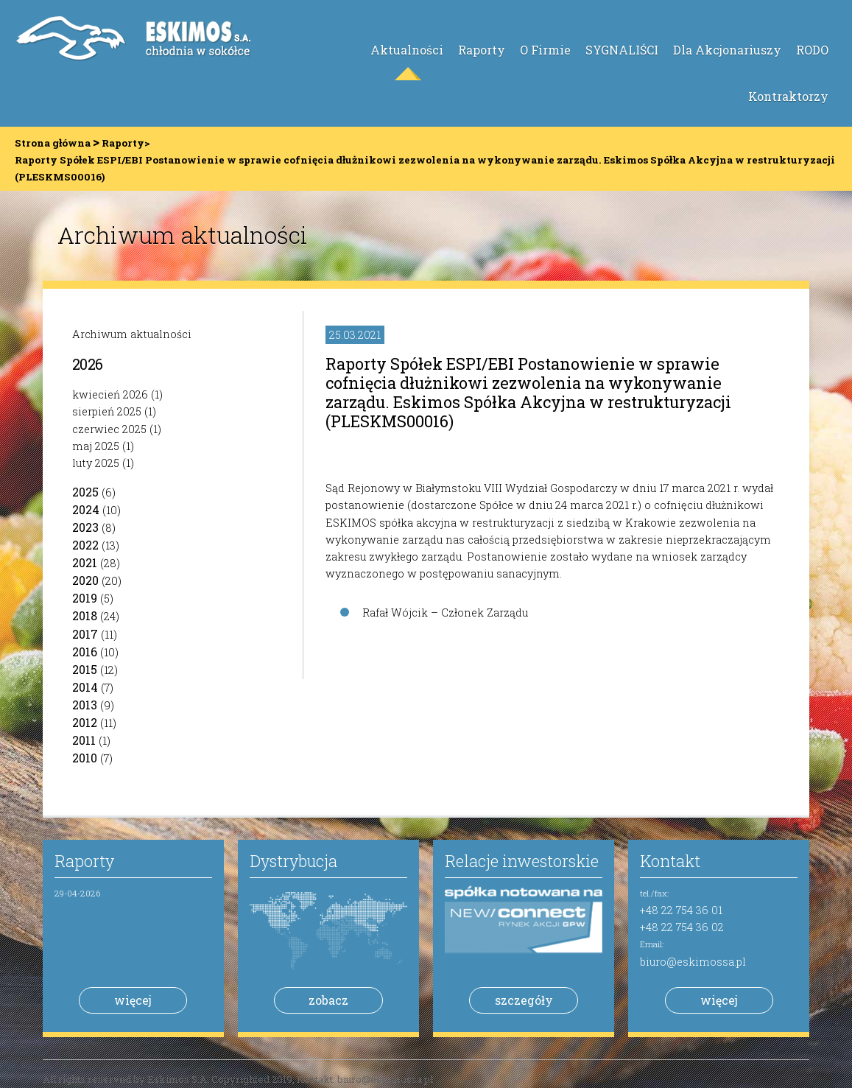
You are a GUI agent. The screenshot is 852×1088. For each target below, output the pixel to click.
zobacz (328, 1000)
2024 (85, 509)
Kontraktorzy (788, 96)
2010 (84, 757)
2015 (84, 669)
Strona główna (53, 143)
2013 (84, 704)
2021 (84, 562)
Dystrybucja (293, 860)
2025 (85, 491)
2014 (85, 687)
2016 (84, 651)
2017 (85, 634)
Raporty (481, 49)
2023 (85, 527)
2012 (84, 722)
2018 (84, 615)
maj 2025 (95, 446)
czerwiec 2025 (109, 429)
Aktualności (406, 49)
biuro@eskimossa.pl (693, 962)
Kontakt (670, 860)
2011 (84, 740)
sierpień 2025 (106, 411)
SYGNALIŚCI (621, 49)
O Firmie (545, 49)
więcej (133, 1000)
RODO (812, 49)
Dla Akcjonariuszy (727, 49)
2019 (84, 598)
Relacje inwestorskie (522, 860)
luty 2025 (95, 463)
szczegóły (524, 1000)
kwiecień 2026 (110, 394)
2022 (85, 544)
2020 (85, 580)
